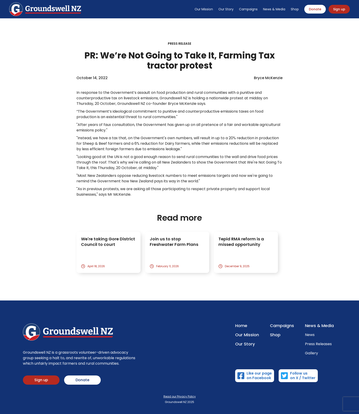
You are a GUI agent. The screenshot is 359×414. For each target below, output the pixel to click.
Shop (295, 9)
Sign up (339, 9)
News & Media (274, 9)
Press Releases (318, 344)
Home (241, 325)
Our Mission (204, 9)
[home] (45, 9)
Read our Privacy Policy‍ (179, 396)
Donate (315, 9)
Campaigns (248, 9)
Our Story (226, 9)
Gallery (311, 353)
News (310, 335)
